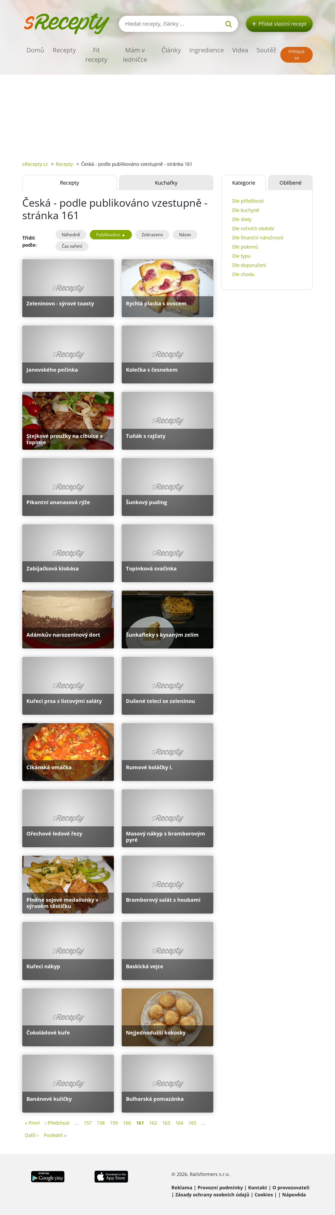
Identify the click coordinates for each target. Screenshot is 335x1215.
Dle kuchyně (245, 210)
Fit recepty (96, 55)
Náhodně (71, 235)
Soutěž (266, 50)
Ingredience (206, 50)
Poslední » (55, 1135)
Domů (35, 50)
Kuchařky (166, 182)
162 (153, 1123)
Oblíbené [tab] (291, 182)
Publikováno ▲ (111, 235)
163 (166, 1123)
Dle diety (242, 219)
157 (88, 1123)
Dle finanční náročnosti (257, 237)
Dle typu (241, 256)
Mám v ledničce (135, 55)
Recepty (64, 50)
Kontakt (257, 1187)
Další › (31, 1135)
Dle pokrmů (245, 247)
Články (171, 50)
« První (32, 1123)
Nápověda (294, 1194)
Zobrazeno (152, 235)
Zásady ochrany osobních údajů (212, 1194)
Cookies (264, 1194)
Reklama (181, 1187)
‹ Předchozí (57, 1123)
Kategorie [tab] (243, 182)
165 (192, 1123)
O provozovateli (291, 1187)
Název (185, 235)
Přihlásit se (296, 55)
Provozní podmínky (220, 1187)
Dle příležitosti (248, 201)
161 (140, 1123)
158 (101, 1123)
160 (127, 1123)
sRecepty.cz (35, 164)
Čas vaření (72, 246)
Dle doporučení (249, 265)
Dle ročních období (253, 228)
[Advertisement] (167, 114)
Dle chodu (243, 274)
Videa (240, 50)
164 (179, 1123)
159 (114, 1123)
